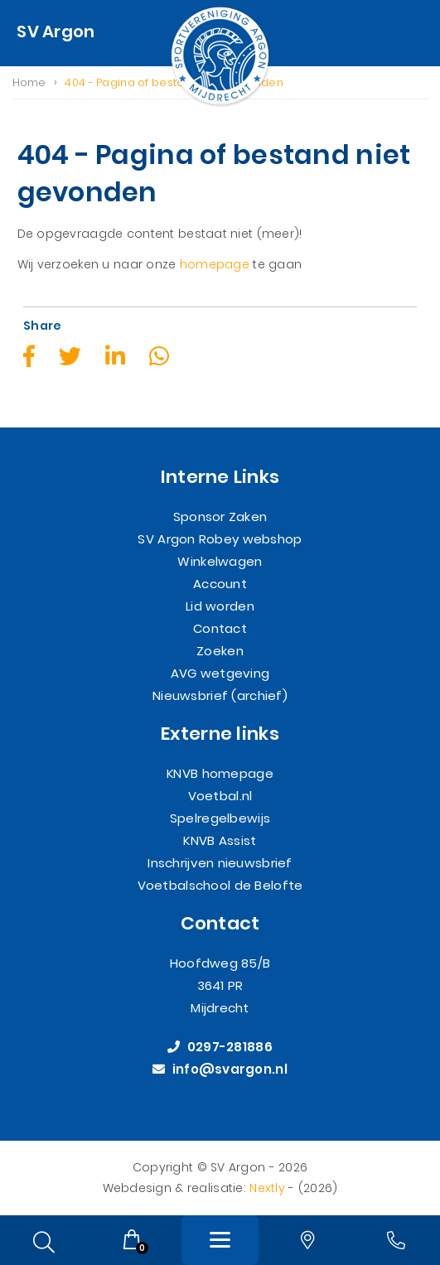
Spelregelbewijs (220, 819)
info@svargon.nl (220, 1070)
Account (220, 584)
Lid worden (220, 607)
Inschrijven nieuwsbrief (219, 863)
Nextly (267, 1188)
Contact (220, 629)
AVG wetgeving (220, 674)
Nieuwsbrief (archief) (220, 696)
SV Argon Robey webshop (220, 539)
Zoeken (220, 651)
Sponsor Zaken (220, 517)
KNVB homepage (220, 774)
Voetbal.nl (220, 796)
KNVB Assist (219, 841)
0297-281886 (220, 1047)
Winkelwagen (219, 562)
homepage (214, 264)
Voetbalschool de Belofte (220, 886)
